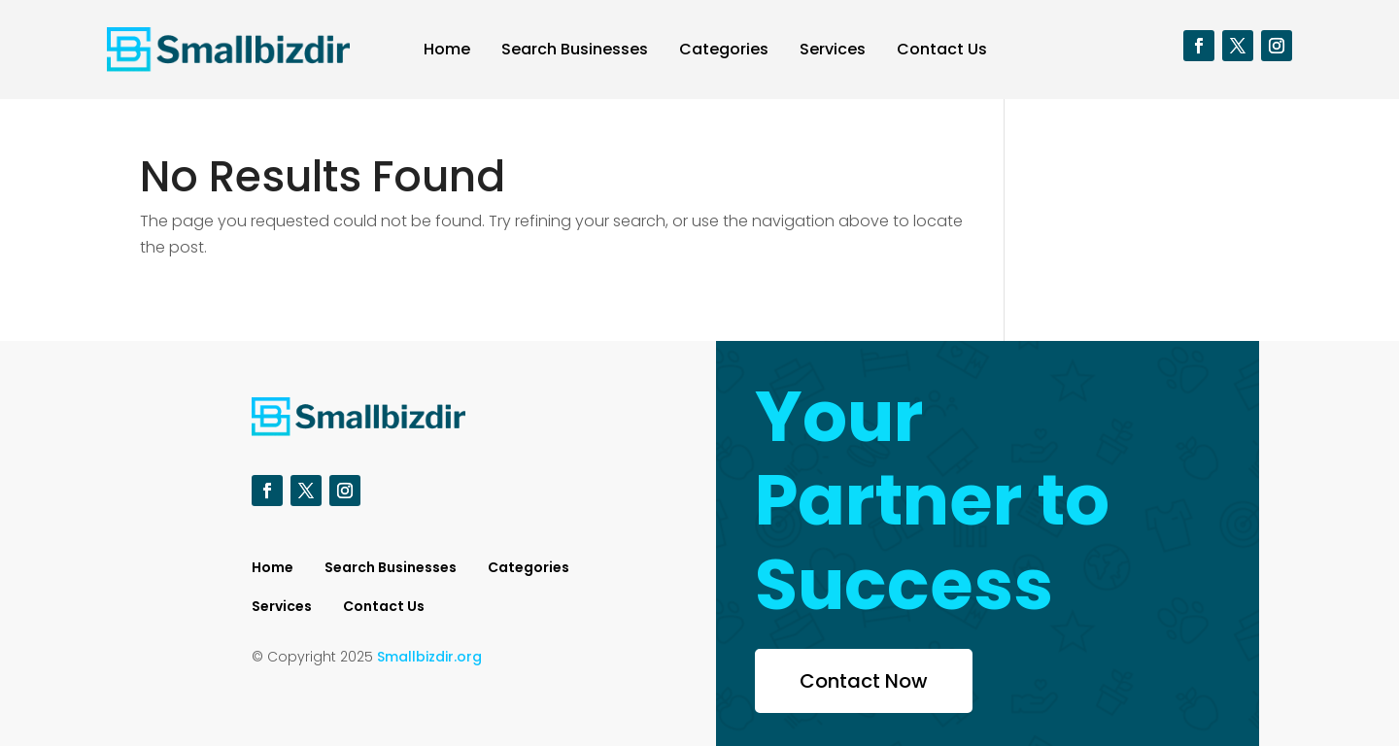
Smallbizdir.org (429, 656)
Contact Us (942, 49)
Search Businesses (574, 49)
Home (447, 49)
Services (833, 49)
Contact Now (864, 681)
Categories (723, 49)
